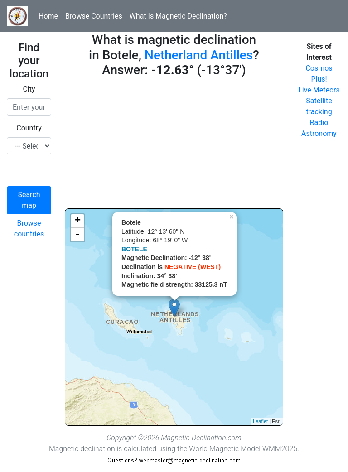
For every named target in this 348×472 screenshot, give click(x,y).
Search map (29, 200)
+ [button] (78, 221)
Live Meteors (319, 90)
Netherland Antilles (199, 55)
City (29, 89)
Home (48, 16)
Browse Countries (93, 16)
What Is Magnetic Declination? (178, 16)
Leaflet (260, 421)
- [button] (77, 234)
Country (29, 128)
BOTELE (134, 249)
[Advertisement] (174, 145)
